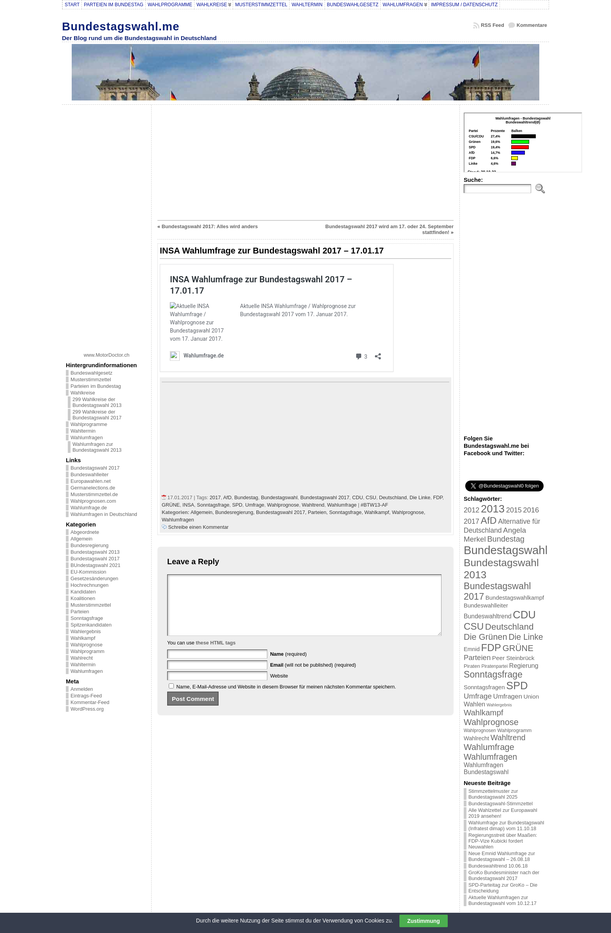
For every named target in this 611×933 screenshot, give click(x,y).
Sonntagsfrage (87, 618)
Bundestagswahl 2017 (95, 468)
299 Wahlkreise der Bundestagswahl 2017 (97, 415)
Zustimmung (423, 921)
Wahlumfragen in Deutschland (104, 514)
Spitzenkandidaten (91, 625)
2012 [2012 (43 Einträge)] (471, 510)
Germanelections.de (93, 488)
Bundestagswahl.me (121, 26)
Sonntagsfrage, (346, 512)
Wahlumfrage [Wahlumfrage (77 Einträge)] (489, 747)
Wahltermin (83, 431)
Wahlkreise (83, 393)
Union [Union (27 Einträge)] (531, 696)
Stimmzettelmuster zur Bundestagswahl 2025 (493, 794)
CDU (357, 497)
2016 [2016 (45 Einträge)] (531, 510)
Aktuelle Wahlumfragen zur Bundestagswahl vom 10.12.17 (502, 900)
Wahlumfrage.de (89, 508)
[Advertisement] (107, 225)
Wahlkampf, (378, 512)
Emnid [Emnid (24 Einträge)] (472, 649)
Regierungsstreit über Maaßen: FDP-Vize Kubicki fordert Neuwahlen (502, 841)
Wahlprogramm (87, 651)
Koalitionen (83, 598)
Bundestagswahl (279, 497)
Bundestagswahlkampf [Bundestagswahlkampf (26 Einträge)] (515, 597)
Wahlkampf (83, 638)
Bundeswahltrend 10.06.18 (498, 866)
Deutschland (393, 497)
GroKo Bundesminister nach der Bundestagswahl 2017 (503, 875)
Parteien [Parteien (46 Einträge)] (477, 657)
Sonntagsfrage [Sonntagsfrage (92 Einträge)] (493, 674)
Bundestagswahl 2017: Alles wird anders (210, 226)
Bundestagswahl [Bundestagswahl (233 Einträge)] (505, 550)
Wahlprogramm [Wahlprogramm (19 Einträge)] (514, 730)
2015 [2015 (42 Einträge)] (514, 510)
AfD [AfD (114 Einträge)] (489, 520)
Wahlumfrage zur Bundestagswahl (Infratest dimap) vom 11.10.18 (506, 825)
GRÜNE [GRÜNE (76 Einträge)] (517, 648)
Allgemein (81, 539)
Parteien (80, 611)
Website (279, 687)
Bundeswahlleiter (89, 474)
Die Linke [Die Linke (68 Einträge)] (526, 636)
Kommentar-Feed (90, 702)
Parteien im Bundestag (96, 386)
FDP (438, 497)
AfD (227, 497)
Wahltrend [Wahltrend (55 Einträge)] (508, 737)
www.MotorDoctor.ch (106, 355)
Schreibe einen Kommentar (198, 527)
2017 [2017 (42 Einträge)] (471, 521)
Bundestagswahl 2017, (282, 512)
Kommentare (532, 25)
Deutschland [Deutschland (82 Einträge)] (509, 627)
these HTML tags (216, 654)
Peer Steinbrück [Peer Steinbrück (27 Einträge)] (513, 658)
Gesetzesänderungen (94, 578)
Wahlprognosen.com (93, 501)
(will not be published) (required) (313, 677)
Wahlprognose (86, 645)
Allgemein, (203, 512)
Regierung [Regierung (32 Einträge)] (523, 665)
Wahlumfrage (342, 505)
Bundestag (246, 497)
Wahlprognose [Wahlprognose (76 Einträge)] (491, 722)
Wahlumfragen (87, 437)
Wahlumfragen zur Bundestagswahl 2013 (97, 447)
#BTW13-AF (374, 505)
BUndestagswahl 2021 (95, 565)
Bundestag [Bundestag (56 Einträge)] (505, 539)
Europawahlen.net (91, 481)
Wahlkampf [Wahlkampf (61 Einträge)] (483, 712)
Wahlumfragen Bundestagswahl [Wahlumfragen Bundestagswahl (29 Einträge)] (486, 768)
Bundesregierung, (235, 512)
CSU (371, 497)
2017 (215, 497)
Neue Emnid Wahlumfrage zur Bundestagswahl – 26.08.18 (501, 856)
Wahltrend (313, 505)
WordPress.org (87, 709)
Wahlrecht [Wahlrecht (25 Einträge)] (476, 738)
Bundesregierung (89, 545)
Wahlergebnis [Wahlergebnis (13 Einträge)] (499, 704)
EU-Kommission (88, 572)
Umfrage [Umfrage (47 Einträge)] (478, 696)
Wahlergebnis (86, 631)
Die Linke (420, 497)
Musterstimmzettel (91, 379)
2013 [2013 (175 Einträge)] (493, 509)
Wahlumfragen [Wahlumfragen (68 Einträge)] (490, 756)
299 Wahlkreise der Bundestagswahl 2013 (97, 402)
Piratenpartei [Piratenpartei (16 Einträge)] (495, 666)
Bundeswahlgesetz (91, 373)
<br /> (523, 143)
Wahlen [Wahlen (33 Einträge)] (474, 704)
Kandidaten (83, 592)
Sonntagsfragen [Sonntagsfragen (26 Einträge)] (484, 687)
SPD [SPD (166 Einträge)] (517, 686)
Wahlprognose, (409, 512)
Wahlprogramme (89, 424)
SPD (237, 505)
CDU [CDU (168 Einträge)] (524, 615)
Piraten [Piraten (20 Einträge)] (472, 666)
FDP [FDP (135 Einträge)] (491, 647)
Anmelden (82, 689)
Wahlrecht (82, 658)
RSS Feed (492, 25)
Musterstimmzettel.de (94, 494)
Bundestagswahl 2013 (95, 552)
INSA (188, 505)
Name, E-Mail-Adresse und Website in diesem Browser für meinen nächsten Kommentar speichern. (286, 698)
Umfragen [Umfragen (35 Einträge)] (507, 696)
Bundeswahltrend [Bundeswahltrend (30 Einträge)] (488, 616)
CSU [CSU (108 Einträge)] (474, 626)
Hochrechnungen (89, 585)
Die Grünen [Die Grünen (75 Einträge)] (485, 637)
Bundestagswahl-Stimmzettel (500, 803)
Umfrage (254, 505)
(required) (288, 666)
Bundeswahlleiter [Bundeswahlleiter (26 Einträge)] (486, 605)
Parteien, (318, 512)
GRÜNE (171, 505)
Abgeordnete (85, 532)
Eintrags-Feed (86, 696)
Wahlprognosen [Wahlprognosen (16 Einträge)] (480, 730)
